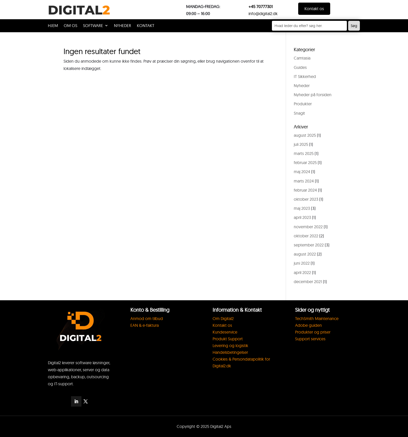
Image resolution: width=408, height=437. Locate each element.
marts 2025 (304, 153)
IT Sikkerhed (305, 76)
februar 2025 (305, 162)
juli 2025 (301, 144)
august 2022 (305, 254)
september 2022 (309, 244)
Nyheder (122, 26)
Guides (300, 67)
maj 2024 (302, 171)
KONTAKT (145, 26)
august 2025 (305, 135)
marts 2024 (304, 181)
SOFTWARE (93, 26)
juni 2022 (302, 263)
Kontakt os (314, 8)
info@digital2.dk (263, 13)
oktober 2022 (306, 235)
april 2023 (302, 217)
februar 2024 (305, 190)
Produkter (303, 103)
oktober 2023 (306, 199)
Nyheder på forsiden (313, 94)
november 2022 (308, 226)
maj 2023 (302, 208)
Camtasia (302, 58)
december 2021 (308, 281)
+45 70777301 (260, 6)
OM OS (70, 26)
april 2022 (302, 272)
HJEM (53, 26)
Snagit (299, 113)
